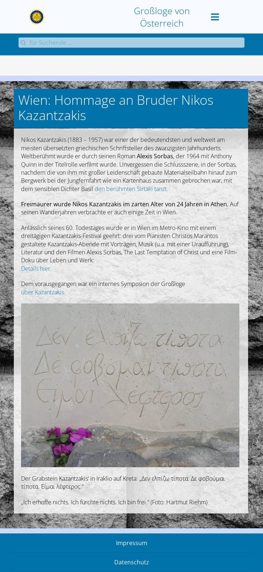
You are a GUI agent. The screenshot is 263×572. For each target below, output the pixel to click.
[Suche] (23, 42)
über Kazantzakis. (43, 292)
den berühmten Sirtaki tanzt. (131, 189)
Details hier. (36, 269)
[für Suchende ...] (131, 42)
